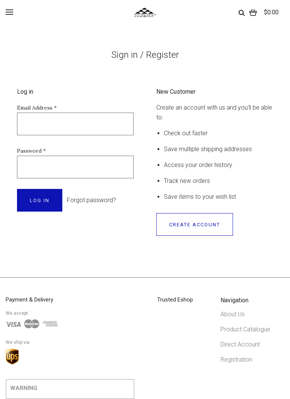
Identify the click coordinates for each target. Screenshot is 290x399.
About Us (233, 314)
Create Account (194, 224)
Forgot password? (91, 200)
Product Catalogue (245, 329)
